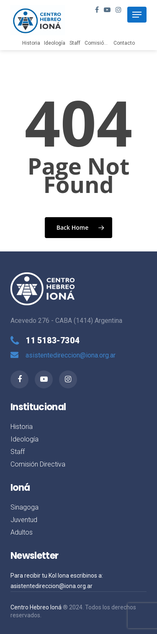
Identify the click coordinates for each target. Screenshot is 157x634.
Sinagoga (24, 507)
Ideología (54, 43)
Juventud (23, 520)
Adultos (21, 532)
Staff (74, 43)
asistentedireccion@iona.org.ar (71, 355)
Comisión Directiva (107, 43)
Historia (31, 43)
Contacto (124, 43)
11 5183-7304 (53, 340)
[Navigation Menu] (137, 14)
